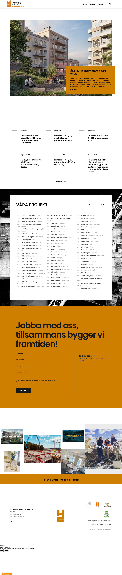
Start (85, 4)
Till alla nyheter (61, 181)
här (45, 383)
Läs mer (73, 89)
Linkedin (109, 4)
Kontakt (101, 4)
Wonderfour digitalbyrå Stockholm (103, 529)
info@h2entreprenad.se (17, 517)
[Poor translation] (6, 550)
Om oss (92, 4)
